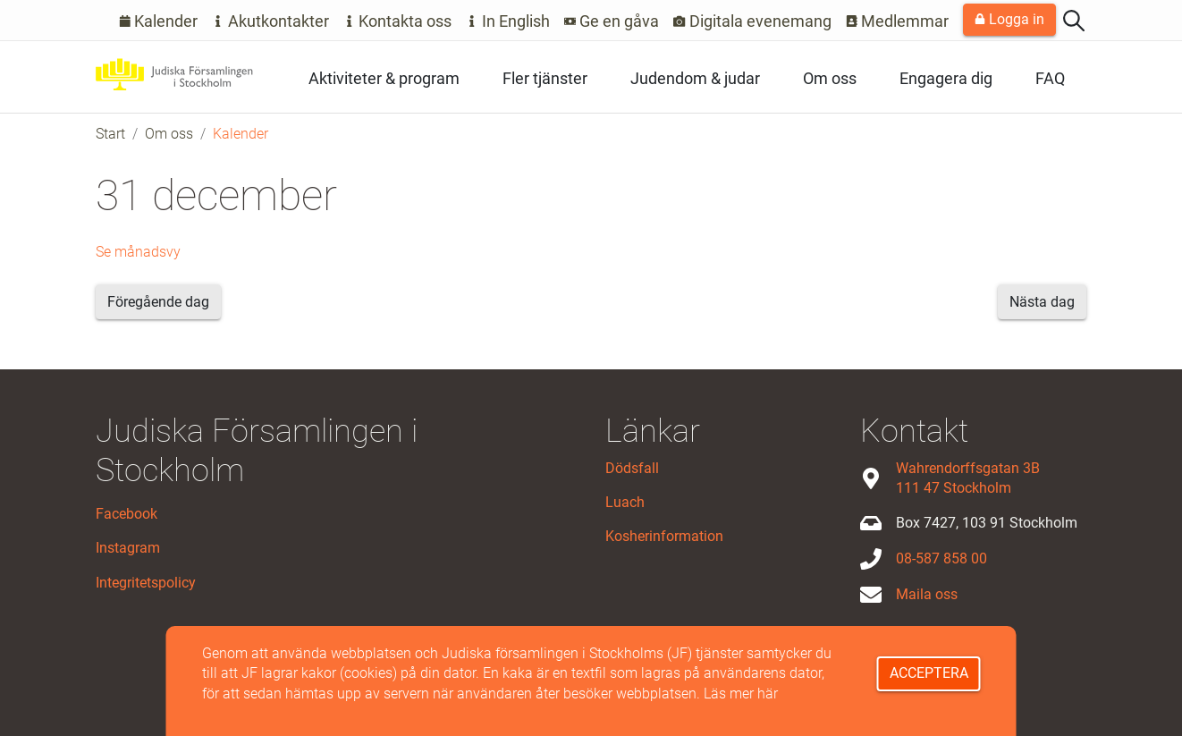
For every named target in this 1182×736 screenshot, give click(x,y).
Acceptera (929, 672)
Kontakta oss (397, 21)
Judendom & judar (695, 78)
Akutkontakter (270, 21)
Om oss (830, 78)
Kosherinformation (664, 536)
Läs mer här (741, 693)
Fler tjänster (544, 78)
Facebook (126, 513)
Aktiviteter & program (384, 78)
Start (110, 133)
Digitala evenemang (752, 21)
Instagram (128, 547)
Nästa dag (1042, 301)
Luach (625, 502)
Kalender (158, 21)
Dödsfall (632, 468)
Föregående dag (158, 301)
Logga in (1009, 19)
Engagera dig (945, 78)
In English (508, 21)
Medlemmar (898, 21)
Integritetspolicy (146, 582)
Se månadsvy (138, 251)
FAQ (1050, 78)
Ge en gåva (612, 21)
